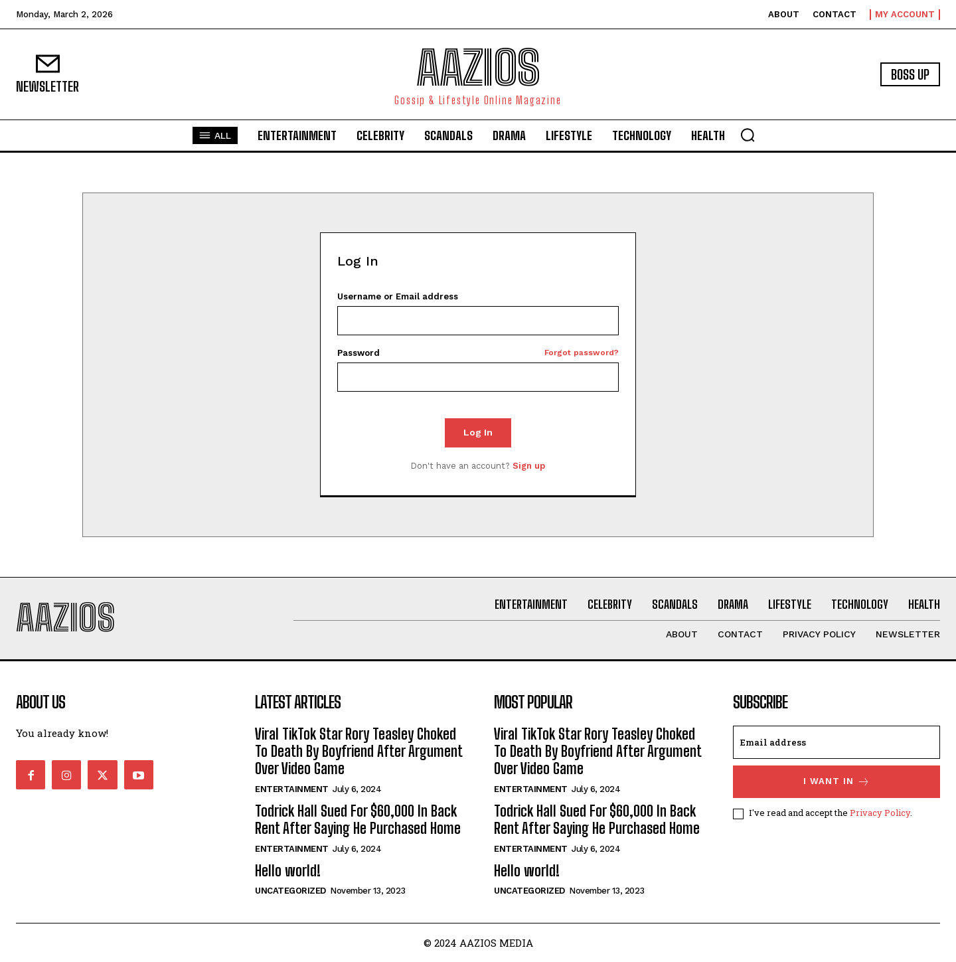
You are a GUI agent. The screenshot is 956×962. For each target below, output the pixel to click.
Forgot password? (581, 353)
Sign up (529, 466)
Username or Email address (397, 296)
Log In (478, 432)
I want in (836, 781)
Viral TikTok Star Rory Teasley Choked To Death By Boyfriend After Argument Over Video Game (358, 751)
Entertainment (292, 789)
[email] (836, 742)
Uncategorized (290, 891)
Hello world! (288, 871)
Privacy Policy (880, 813)
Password (478, 353)
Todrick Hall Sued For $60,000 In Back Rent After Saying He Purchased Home (358, 819)
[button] (747, 135)
